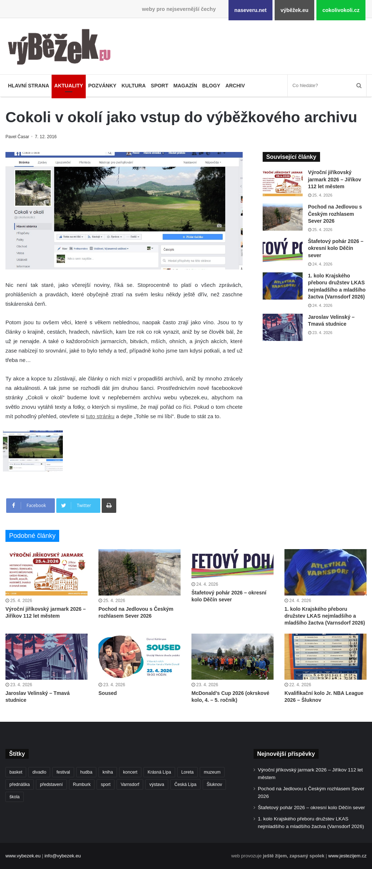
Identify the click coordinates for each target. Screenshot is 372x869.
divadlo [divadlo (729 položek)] (39, 772)
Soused (107, 693)
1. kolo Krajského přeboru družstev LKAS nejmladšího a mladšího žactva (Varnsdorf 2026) (324, 616)
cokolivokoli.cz (340, 10)
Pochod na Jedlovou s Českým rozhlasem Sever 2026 (335, 214)
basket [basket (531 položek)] (15, 772)
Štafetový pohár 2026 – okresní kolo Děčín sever (336, 248)
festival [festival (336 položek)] (63, 772)
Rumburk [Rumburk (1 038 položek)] (82, 784)
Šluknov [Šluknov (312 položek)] (214, 784)
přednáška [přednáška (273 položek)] (19, 784)
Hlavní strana (28, 85)
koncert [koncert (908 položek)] (130, 772)
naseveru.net (250, 10)
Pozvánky (102, 85)
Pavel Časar (17, 136)
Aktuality (68, 85)
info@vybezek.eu (62, 855)
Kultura (133, 85)
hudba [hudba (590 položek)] (86, 772)
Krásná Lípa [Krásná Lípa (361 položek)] (159, 772)
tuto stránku (100, 416)
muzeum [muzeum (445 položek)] (212, 772)
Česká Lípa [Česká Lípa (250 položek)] (185, 784)
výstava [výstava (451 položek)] (156, 784)
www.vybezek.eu (23, 855)
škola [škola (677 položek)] (14, 796)
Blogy (211, 85)
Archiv (235, 85)
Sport (159, 85)
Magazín (185, 85)
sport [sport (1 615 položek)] (105, 784)
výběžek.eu (294, 10)
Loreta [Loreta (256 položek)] (187, 772)
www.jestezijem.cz (347, 855)
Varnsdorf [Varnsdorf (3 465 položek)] (130, 784)
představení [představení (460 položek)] (51, 784)
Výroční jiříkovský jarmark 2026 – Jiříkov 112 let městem (334, 179)
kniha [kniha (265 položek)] (107, 772)
